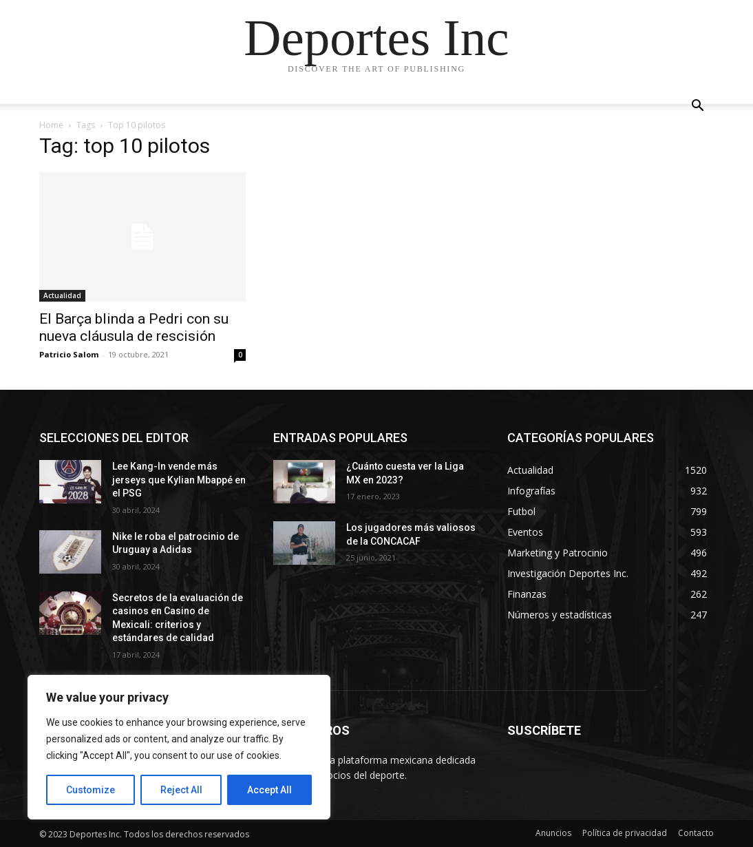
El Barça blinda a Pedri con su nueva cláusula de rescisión (134, 327)
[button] (697, 107)
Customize (90, 789)
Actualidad (62, 295)
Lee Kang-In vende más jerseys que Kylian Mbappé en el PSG (179, 480)
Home (51, 125)
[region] (179, 747)
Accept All (269, 789)
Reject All (181, 789)
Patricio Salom (68, 354)
